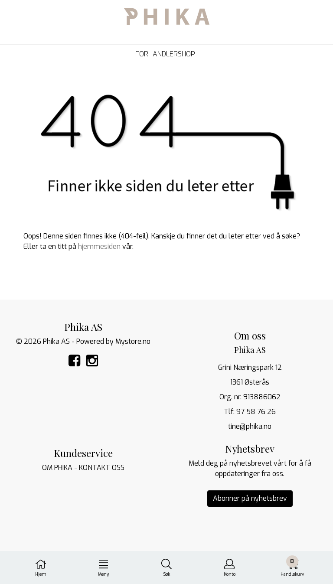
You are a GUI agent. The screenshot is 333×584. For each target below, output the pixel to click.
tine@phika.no (249, 426)
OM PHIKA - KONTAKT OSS (83, 467)
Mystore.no (132, 341)
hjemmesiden (99, 246)
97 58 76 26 (256, 411)
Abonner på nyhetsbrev (250, 498)
